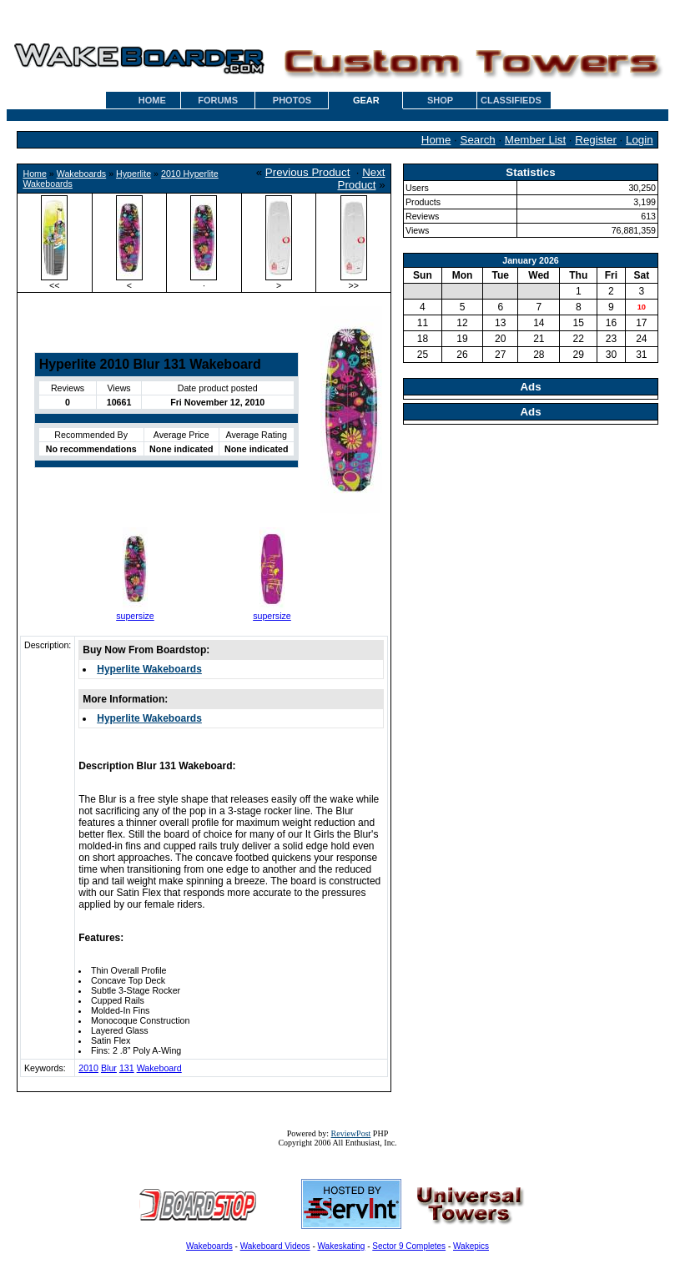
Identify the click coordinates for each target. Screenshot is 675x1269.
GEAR (366, 100)
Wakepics (471, 1246)
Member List (535, 139)
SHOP (440, 100)
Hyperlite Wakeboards (149, 669)
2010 (88, 1068)
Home (436, 139)
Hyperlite (133, 174)
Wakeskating (341, 1246)
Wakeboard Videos (275, 1246)
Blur (109, 1068)
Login (639, 139)
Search (478, 139)
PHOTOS (292, 100)
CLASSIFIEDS (511, 100)
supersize (135, 616)
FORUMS (218, 100)
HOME (152, 100)
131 (126, 1068)
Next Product (361, 178)
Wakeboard (159, 1068)
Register (596, 139)
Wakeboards (81, 174)
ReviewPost (351, 1133)
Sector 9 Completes (409, 1246)
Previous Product (307, 172)
